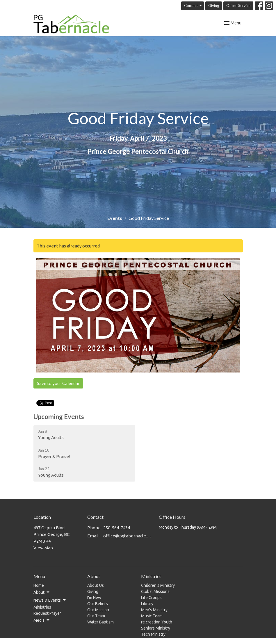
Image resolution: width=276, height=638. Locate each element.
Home (38, 585)
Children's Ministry (158, 585)
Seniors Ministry (155, 628)
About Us (95, 585)
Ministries (42, 607)
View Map (43, 547)
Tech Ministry (153, 634)
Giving (213, 5)
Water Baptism (100, 622)
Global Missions (155, 591)
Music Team (152, 616)
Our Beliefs (97, 603)
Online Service (238, 5)
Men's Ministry (154, 609)
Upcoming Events (58, 416)
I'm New (94, 597)
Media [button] (41, 620)
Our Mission (98, 609)
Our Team (96, 616)
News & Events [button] (50, 600)
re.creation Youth (156, 622)
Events (114, 218)
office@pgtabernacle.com (128, 535)
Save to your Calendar (58, 383)
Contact (193, 5)
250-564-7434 (116, 527)
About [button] (41, 592)
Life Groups (151, 597)
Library (147, 603)
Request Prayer (47, 613)
